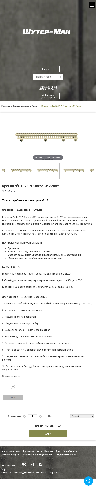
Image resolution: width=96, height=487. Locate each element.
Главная (5, 106)
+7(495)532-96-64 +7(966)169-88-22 (48, 88)
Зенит (35, 106)
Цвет (51, 416)
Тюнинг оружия (21, 106)
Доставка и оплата (32, 451)
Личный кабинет (70, 451)
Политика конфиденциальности (37, 455)
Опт (58, 451)
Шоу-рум (48, 451)
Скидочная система (66, 455)
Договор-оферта (10, 455)
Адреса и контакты (10, 451)
